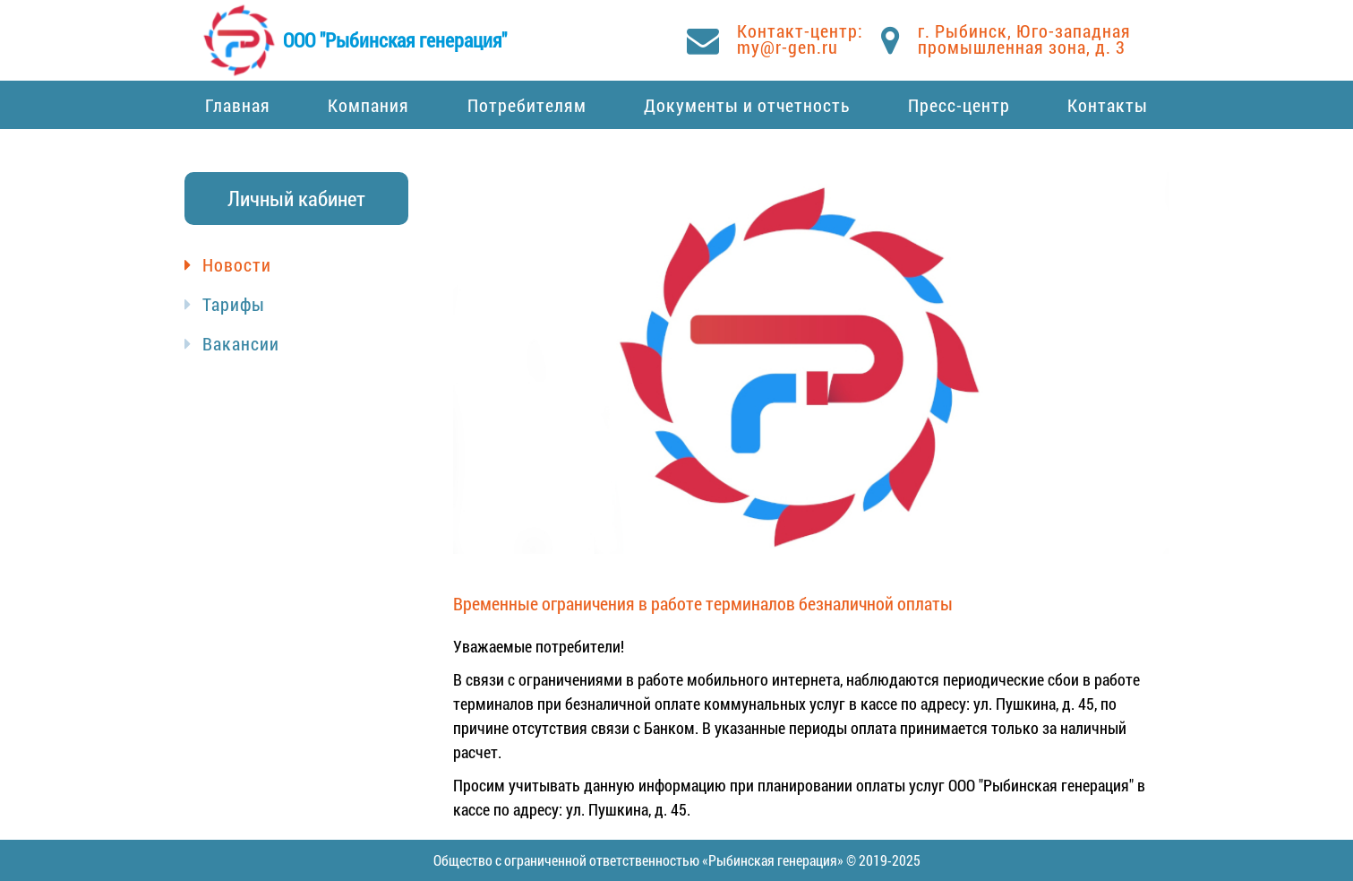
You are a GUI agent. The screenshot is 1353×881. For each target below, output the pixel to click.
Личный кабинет (296, 198)
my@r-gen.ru (787, 46)
